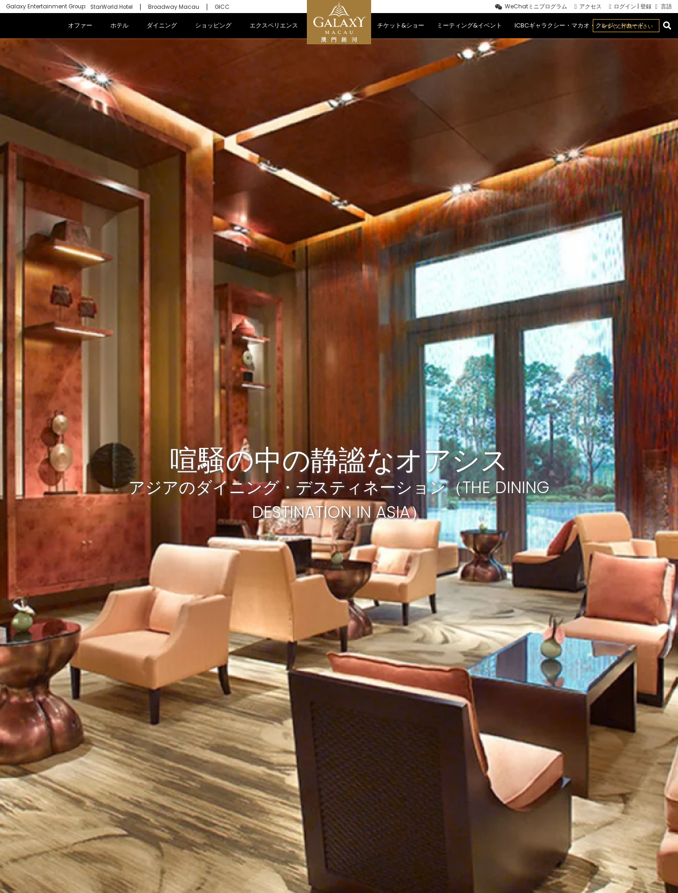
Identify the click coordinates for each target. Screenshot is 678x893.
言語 (666, 7)
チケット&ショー (400, 25)
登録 (645, 6)
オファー (80, 25)
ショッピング (213, 25)
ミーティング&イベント (469, 25)
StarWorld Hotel (111, 7)
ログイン (625, 6)
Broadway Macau (173, 7)
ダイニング (162, 25)
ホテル (119, 25)
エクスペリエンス (274, 25)
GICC (222, 7)
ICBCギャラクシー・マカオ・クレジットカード (579, 25)
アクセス (590, 6)
